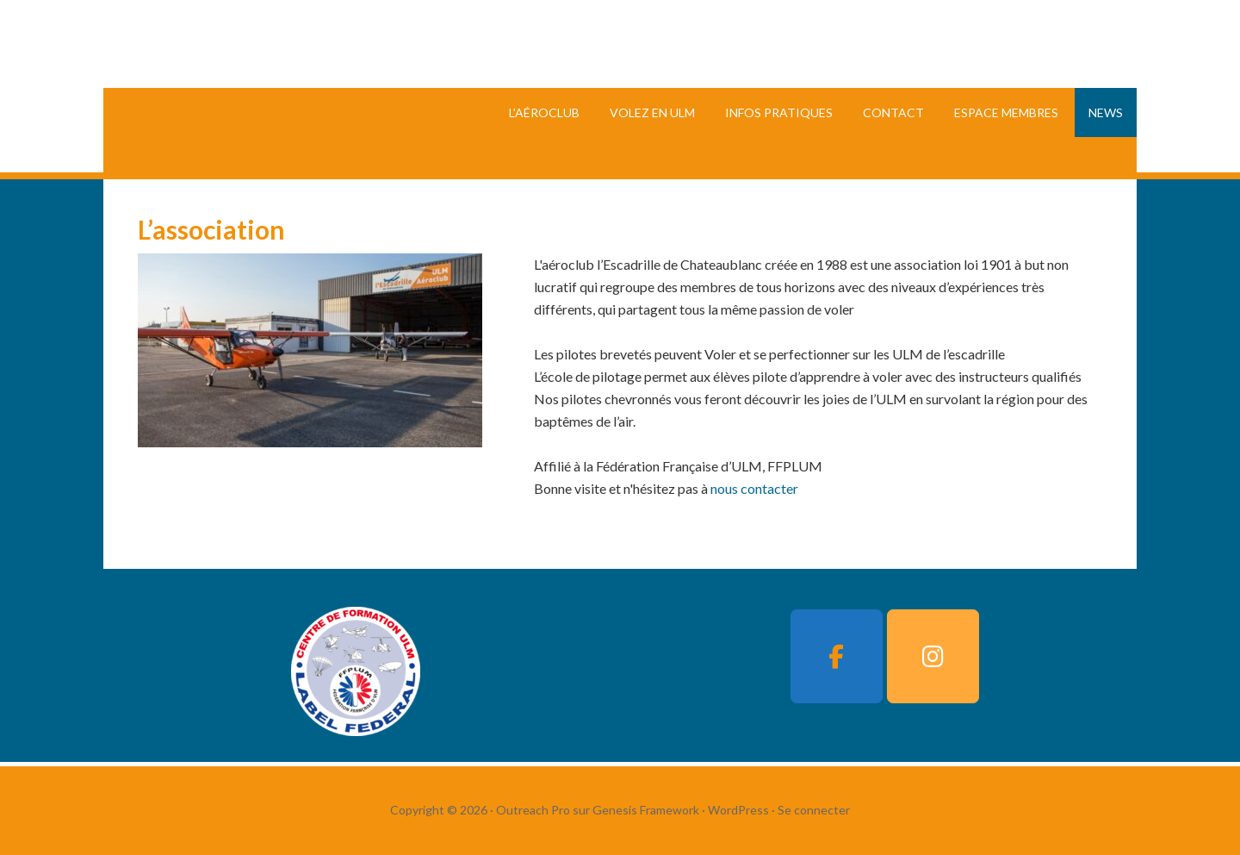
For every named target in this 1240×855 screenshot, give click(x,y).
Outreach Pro (533, 809)
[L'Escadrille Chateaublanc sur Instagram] (932, 656)
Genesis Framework (645, 809)
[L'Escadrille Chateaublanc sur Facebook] (836, 656)
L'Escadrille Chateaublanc (347, 86)
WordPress (738, 809)
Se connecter (814, 809)
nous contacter (754, 488)
